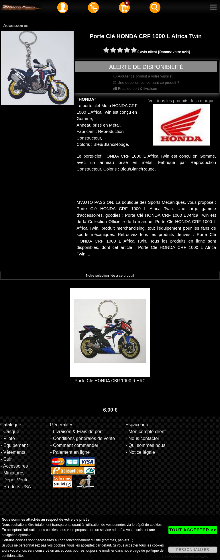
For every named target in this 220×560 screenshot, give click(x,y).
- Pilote (8, 438)
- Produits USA (16, 486)
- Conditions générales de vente (82, 438)
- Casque (10, 431)
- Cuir (6, 459)
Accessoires (15, 25)
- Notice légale (140, 452)
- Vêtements (13, 452)
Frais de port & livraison (135, 88)
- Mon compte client (146, 431)
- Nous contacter (142, 438)
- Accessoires (14, 466)
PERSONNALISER (192, 550)
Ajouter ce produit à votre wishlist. (143, 76)
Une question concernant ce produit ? (146, 82)
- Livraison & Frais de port (76, 431)
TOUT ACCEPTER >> (192, 529)
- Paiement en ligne (70, 452)
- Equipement (14, 445)
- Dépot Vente (15, 479)
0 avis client (147, 52)
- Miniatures (13, 472)
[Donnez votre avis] (174, 52)
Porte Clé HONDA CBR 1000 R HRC (110, 380)
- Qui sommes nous (146, 445)
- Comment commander (74, 445)
